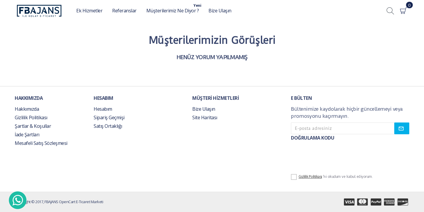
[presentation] (332, 156)
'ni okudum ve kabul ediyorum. (331, 177)
